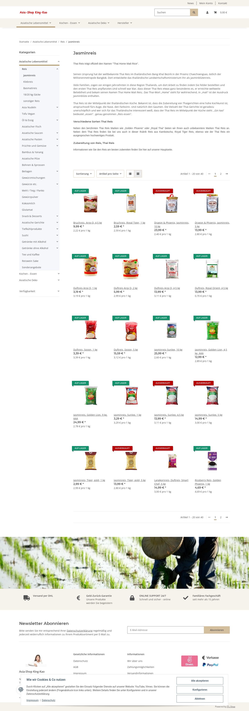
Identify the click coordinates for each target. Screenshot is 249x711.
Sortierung (82, 173)
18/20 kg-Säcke (31, 94)
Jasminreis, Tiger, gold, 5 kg (130, 480)
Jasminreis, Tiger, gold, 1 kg (89, 480)
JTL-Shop (231, 706)
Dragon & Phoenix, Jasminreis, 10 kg (171, 224)
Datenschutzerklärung (80, 630)
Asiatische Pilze (31, 158)
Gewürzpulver (30, 197)
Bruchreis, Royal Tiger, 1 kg (129, 222)
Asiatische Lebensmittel (33, 61)
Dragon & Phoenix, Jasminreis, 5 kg (212, 224)
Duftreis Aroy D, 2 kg (125, 288)
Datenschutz (80, 661)
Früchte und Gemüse (34, 145)
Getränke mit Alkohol (34, 241)
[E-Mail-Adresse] (165, 630)
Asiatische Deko (28, 280)
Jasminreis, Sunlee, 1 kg (127, 414)
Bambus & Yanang (32, 152)
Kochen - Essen (28, 273)
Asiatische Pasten (32, 139)
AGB (75, 667)
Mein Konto (206, 3)
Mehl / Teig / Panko (33, 190)
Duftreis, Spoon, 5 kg (126, 349)
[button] (207, 12)
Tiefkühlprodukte (32, 229)
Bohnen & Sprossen (33, 165)
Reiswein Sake (30, 261)
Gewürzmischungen (33, 177)
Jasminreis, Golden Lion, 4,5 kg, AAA (211, 351)
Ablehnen (200, 698)
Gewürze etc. (29, 184)
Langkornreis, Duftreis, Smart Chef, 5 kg (171, 482)
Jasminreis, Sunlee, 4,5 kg (169, 414)
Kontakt (222, 3)
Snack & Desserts (32, 216)
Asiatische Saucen (32, 133)
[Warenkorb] (220, 12)
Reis (24, 69)
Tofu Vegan (28, 113)
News (190, 3)
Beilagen (27, 171)
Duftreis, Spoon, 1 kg (85, 349)
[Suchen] (172, 12)
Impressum (79, 673)
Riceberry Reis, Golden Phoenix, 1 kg (208, 482)
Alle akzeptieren (200, 680)
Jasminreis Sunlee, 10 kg (168, 349)
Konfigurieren (199, 689)
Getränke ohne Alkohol (35, 248)
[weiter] (227, 174)
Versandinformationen (140, 673)
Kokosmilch (28, 203)
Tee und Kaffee (30, 254)
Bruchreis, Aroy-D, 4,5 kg (87, 222)
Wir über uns (134, 661)
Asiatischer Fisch (31, 126)
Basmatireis (30, 88)
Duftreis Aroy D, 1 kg (85, 288)
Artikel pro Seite (108, 173)
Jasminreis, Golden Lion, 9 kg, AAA (90, 416)
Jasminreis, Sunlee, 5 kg (208, 414)
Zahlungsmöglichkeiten (140, 667)
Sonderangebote (31, 267)
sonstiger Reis (31, 101)
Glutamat (27, 209)
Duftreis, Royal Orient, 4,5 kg (211, 288)
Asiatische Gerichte (33, 222)
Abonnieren (217, 630)
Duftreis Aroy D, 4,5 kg (167, 288)
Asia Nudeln (29, 107)
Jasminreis (29, 75)
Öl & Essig (28, 120)
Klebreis (28, 81)
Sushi (25, 235)
